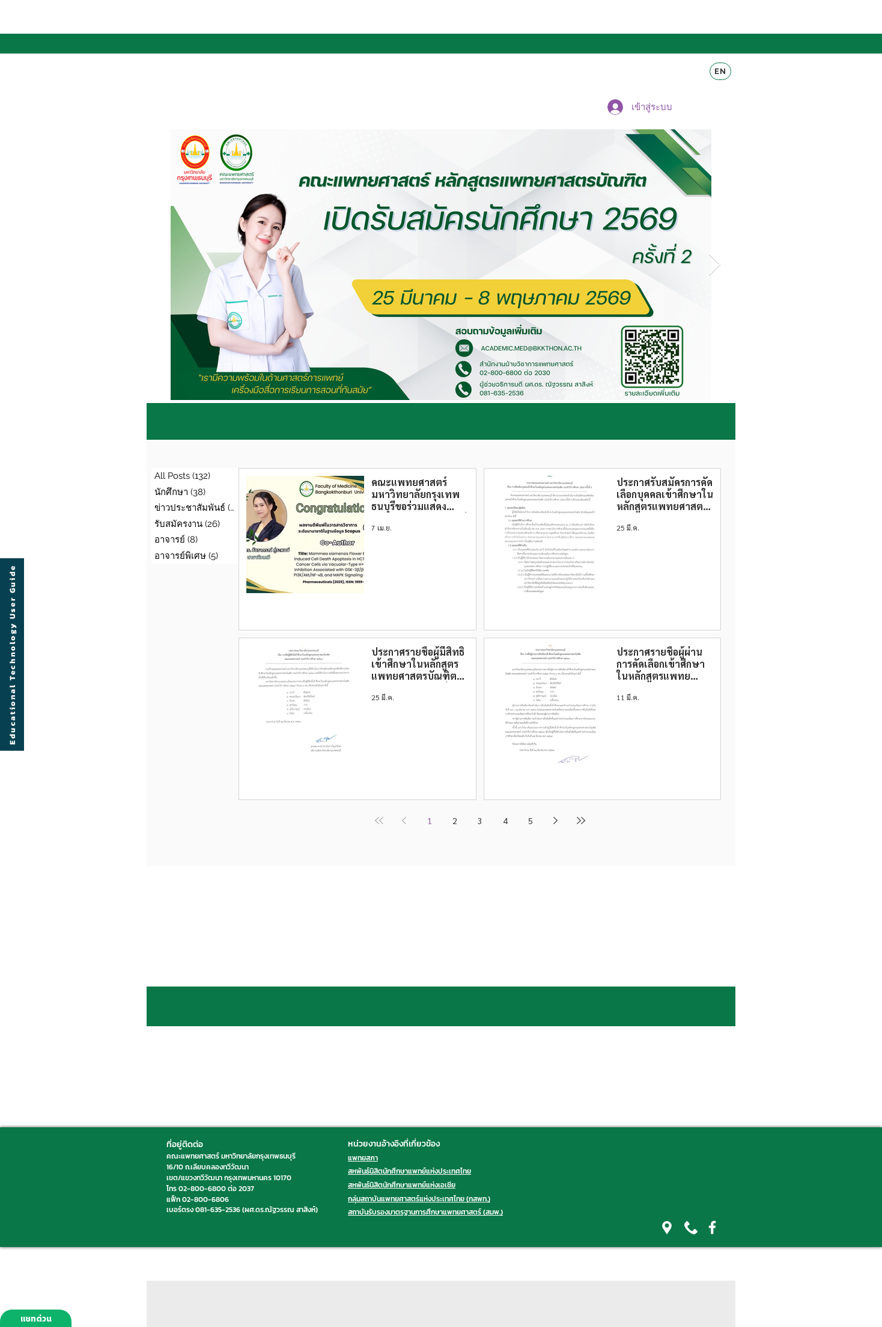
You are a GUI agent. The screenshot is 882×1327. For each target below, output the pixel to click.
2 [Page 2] (454, 820)
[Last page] (581, 820)
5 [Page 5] (530, 820)
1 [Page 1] (429, 820)
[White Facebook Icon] (712, 1227)
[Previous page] (404, 820)
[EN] (720, 71)
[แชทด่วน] (35, 1318)
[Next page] (556, 820)
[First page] (379, 820)
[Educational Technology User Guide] (12, 654)
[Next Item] (715, 265)
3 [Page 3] (480, 820)
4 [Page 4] (505, 820)
